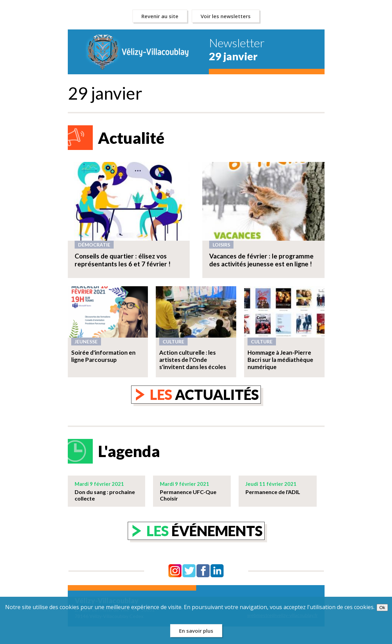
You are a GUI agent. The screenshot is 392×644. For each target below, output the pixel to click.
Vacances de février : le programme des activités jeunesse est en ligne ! (261, 260)
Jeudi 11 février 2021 (270, 484)
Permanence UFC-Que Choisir (188, 495)
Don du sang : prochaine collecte (105, 495)
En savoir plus (196, 630)
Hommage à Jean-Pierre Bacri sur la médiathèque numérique (280, 359)
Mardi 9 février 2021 (99, 484)
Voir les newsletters (226, 16)
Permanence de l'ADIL (272, 492)
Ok (382, 607)
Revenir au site (159, 16)
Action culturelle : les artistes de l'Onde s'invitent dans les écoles (192, 359)
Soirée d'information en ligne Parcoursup (103, 356)
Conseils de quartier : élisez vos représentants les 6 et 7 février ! (122, 260)
